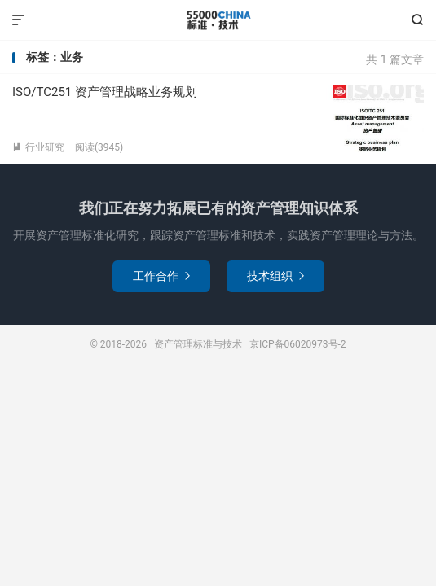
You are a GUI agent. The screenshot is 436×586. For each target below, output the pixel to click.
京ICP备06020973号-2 (297, 344)
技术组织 (275, 275)
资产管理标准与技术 (218, 20)
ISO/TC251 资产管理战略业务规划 (104, 92)
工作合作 (161, 275)
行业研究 (38, 147)
